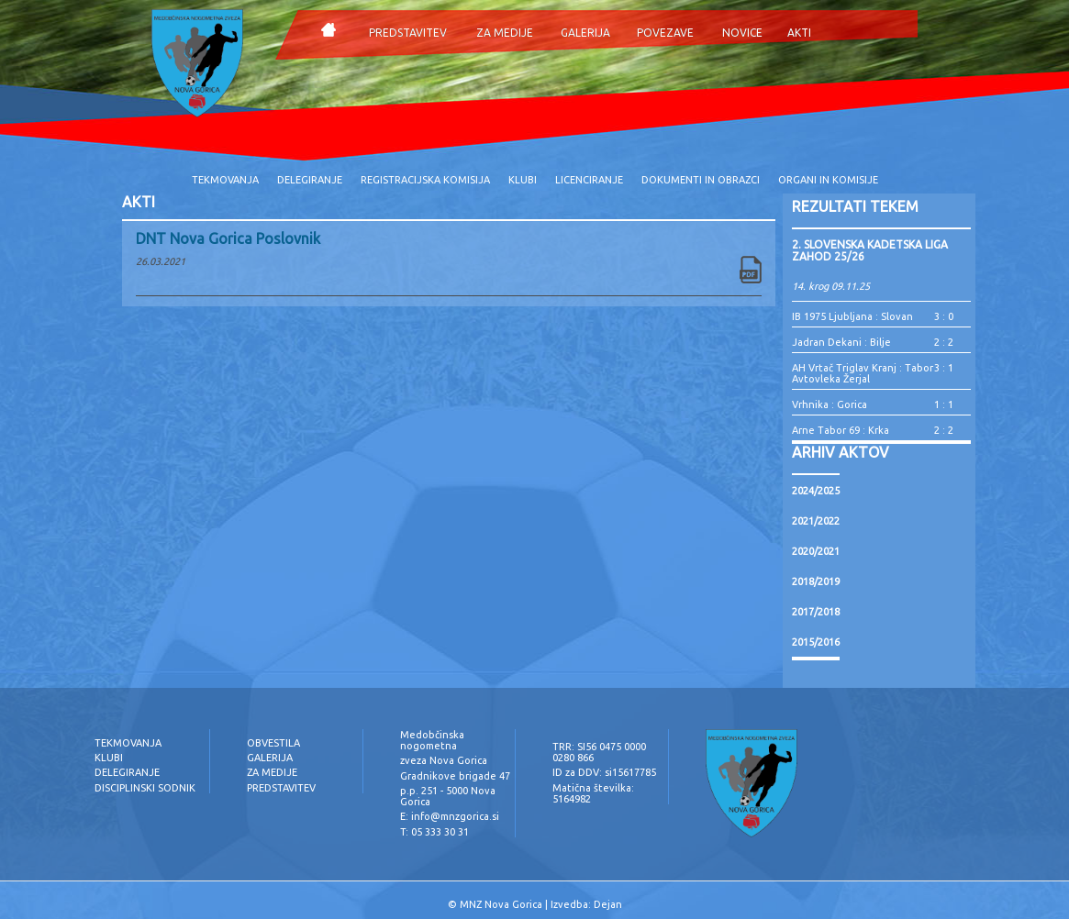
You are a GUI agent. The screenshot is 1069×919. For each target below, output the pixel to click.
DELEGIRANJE (309, 179)
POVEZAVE (665, 33)
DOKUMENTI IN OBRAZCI (700, 179)
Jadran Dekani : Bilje (841, 342)
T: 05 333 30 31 (434, 831)
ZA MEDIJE (504, 33)
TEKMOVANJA (225, 179)
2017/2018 (816, 611)
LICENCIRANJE (589, 179)
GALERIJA (585, 33)
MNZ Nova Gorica (501, 904)
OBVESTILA (273, 742)
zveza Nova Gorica (443, 760)
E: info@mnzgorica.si (449, 816)
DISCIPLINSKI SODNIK (145, 787)
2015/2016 (816, 642)
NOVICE (742, 33)
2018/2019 (816, 581)
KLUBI (522, 179)
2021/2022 (816, 520)
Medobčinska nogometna (432, 740)
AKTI (799, 33)
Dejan (608, 904)
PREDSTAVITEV (408, 33)
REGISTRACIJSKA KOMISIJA (425, 179)
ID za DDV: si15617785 (604, 772)
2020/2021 (816, 551)
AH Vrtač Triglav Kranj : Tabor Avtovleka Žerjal (862, 373)
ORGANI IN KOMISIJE (828, 179)
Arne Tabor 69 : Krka (840, 430)
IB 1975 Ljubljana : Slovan (852, 316)
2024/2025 (816, 490)
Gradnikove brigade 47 (455, 775)
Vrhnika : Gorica (829, 404)
